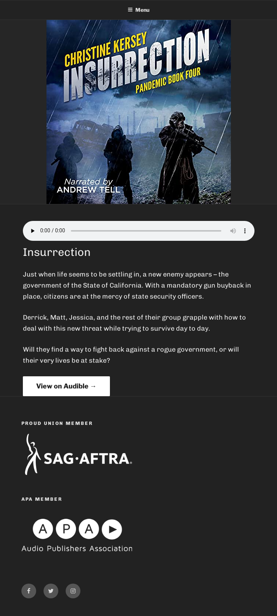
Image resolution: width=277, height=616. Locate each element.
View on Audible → (66, 386)
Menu (138, 10)
